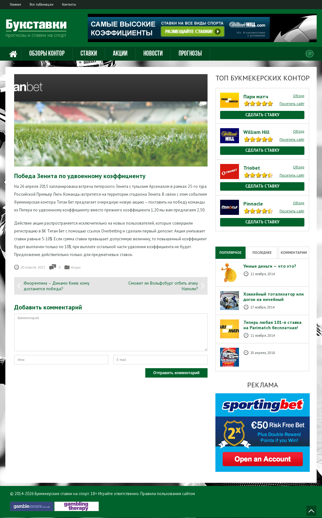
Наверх (311, 511)
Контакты (74, 4)
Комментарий (111, 333)
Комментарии (294, 252)
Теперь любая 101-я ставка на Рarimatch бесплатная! (272, 325)
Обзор (298, 95)
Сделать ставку (262, 114)
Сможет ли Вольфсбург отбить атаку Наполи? (163, 286)
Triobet (251, 168)
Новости (153, 54)
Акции (120, 54)
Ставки (88, 54)
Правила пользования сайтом (167, 494)
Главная (16, 4)
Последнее (262, 252)
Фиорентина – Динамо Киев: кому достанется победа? (57, 286)
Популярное (230, 252)
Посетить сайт (292, 103)
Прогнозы (190, 54)
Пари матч (255, 96)
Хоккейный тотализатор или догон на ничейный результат (273, 300)
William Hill (256, 132)
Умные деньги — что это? (269, 266)
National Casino (229, 234)
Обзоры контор (46, 54)
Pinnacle (253, 203)
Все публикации (44, 4)
